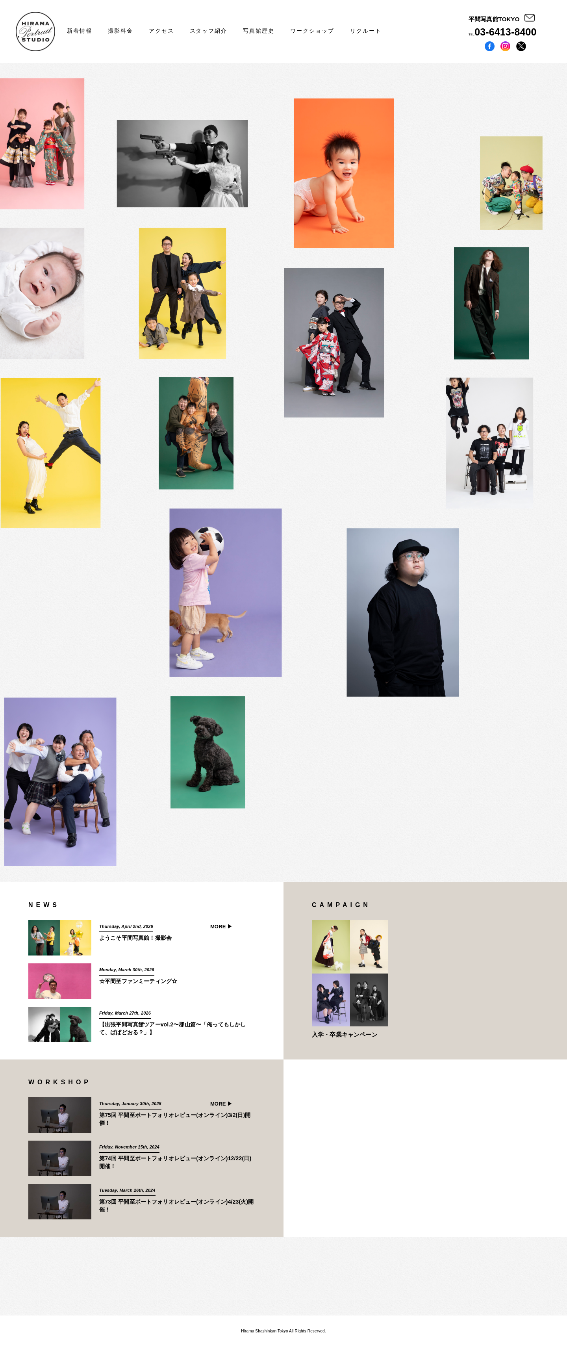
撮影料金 (120, 31)
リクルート (366, 31)
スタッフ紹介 (209, 31)
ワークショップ (312, 31)
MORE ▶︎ (221, 927)
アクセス (161, 31)
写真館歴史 (258, 31)
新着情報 (79, 31)
